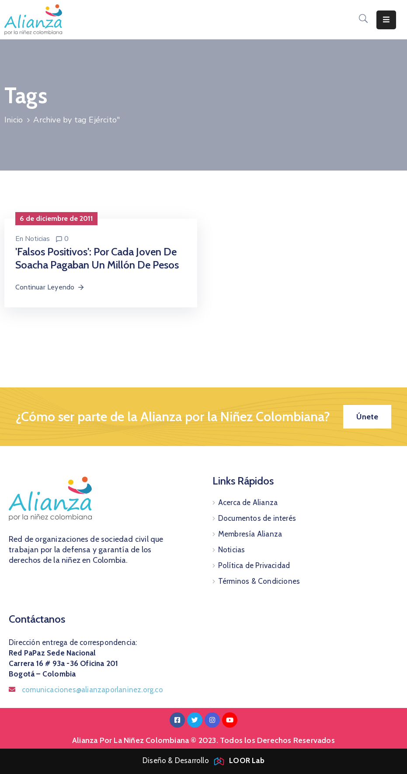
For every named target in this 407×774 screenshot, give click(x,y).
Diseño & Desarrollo (203, 760)
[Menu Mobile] (386, 19)
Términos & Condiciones (259, 581)
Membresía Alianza (250, 534)
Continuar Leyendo (50, 287)
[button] (367, 417)
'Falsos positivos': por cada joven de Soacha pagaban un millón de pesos (97, 258)
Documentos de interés (257, 518)
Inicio (13, 120)
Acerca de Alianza (248, 502)
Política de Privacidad (254, 565)
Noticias (37, 239)
